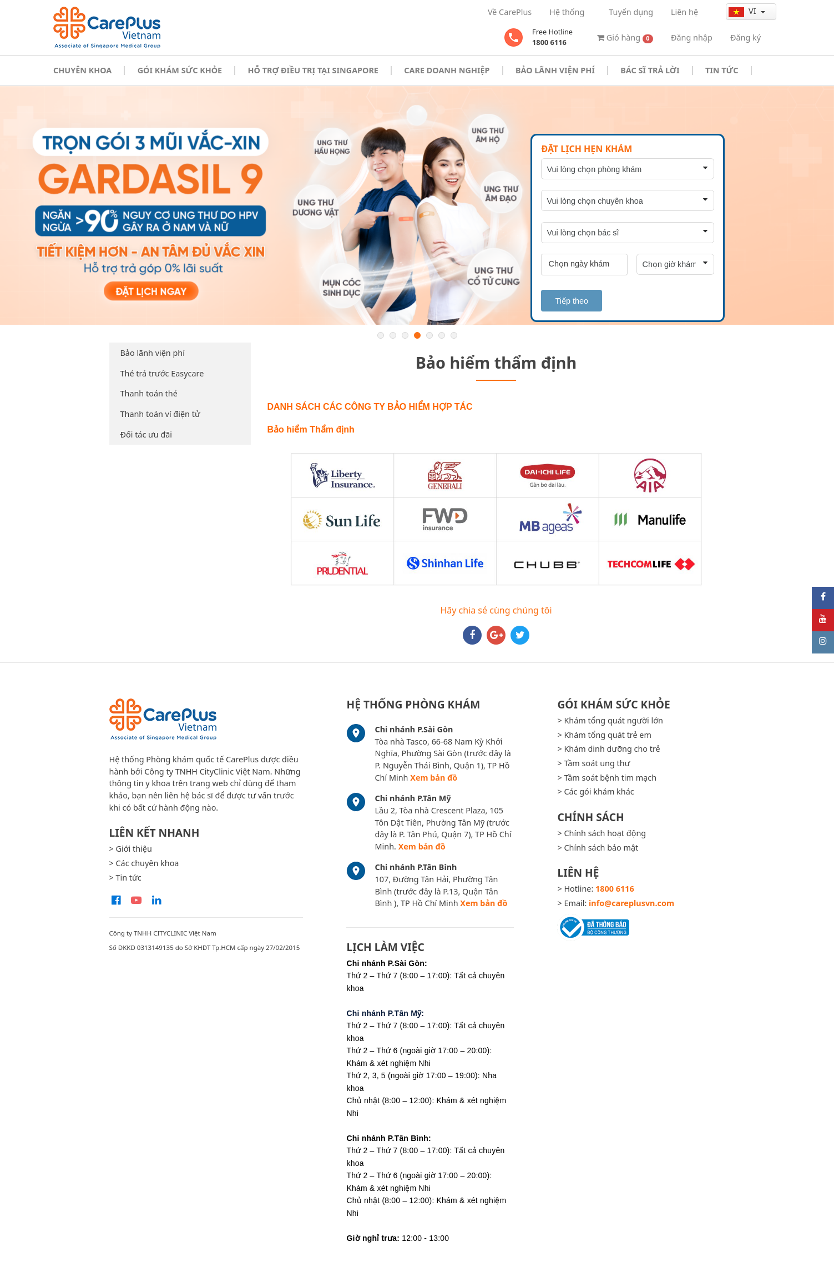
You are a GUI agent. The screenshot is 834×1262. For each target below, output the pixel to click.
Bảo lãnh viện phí (152, 353)
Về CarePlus (510, 12)
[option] (417, 205)
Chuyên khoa (82, 70)
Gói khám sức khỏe (180, 70)
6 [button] (441, 335)
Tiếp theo (571, 300)
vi (743, 11)
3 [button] (405, 335)
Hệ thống (566, 12)
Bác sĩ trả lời (649, 70)
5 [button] (429, 335)
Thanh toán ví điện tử (160, 414)
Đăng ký (745, 37)
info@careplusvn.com (631, 903)
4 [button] (417, 335)
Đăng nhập (691, 37)
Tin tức (721, 70)
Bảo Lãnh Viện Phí (555, 70)
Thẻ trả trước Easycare (162, 373)
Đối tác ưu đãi (146, 434)
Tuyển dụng (631, 12)
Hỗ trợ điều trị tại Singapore (313, 70)
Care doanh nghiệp (446, 70)
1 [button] (380, 335)
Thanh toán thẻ (149, 393)
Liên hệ (684, 12)
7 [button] (454, 335)
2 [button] (393, 335)
